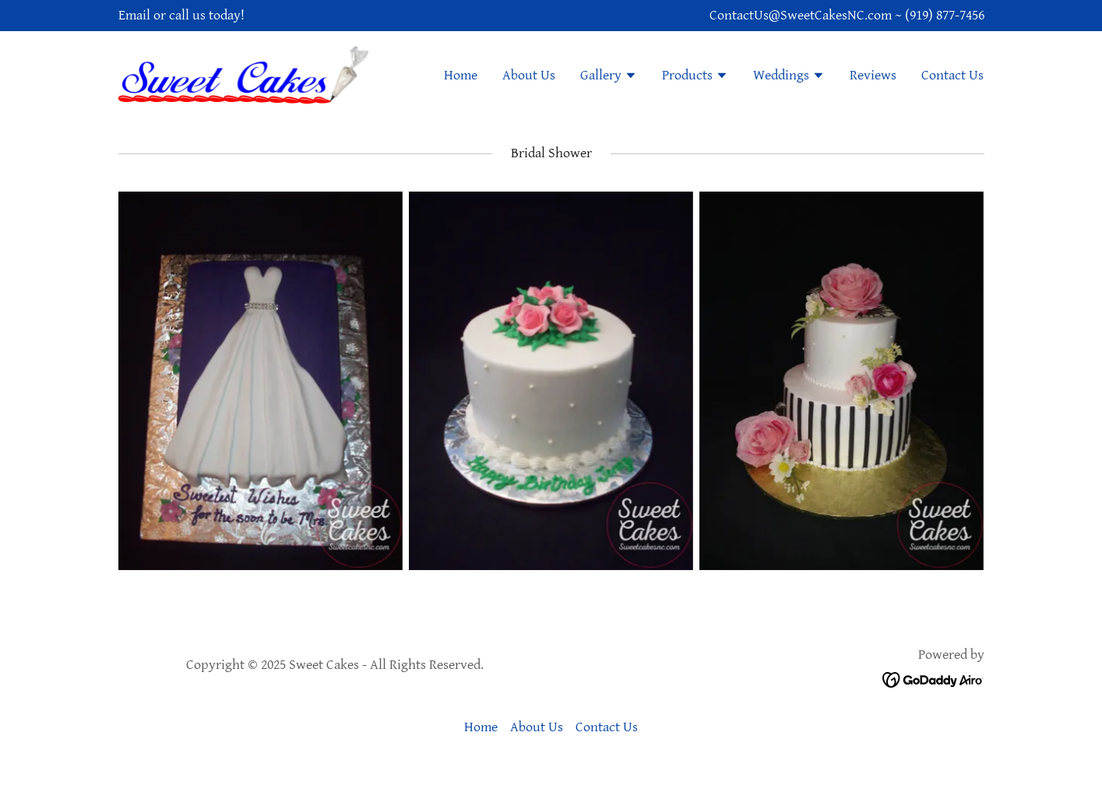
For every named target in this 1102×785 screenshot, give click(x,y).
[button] (608, 77)
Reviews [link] (873, 75)
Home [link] (460, 75)
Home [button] (481, 727)
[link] (245, 73)
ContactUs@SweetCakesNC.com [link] (800, 15)
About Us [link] (528, 75)
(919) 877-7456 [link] (944, 15)
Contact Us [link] (952, 75)
